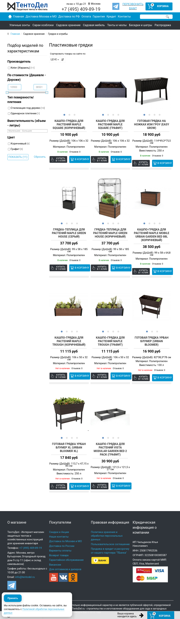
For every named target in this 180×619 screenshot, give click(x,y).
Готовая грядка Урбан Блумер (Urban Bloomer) (151, 338)
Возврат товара (59, 549)
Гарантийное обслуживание (66, 553)
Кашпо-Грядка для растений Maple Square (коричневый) (69, 124)
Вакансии (55, 558)
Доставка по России (61, 539)
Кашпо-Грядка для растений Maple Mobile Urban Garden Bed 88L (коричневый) (151, 233)
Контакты (124, 16)
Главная (15, 33)
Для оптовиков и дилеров (65, 563)
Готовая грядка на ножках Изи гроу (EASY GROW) (151, 124)
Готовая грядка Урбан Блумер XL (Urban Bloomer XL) (69, 443)
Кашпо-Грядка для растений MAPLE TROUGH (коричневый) (68, 338)
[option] (69, 89)
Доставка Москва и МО (41, 16)
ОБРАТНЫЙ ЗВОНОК (58, 615)
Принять (13, 603)
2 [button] (69, 114)
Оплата (86, 16)
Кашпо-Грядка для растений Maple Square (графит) (110, 124)
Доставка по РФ (69, 16)
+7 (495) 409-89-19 (30, 541)
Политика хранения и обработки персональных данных (107, 529)
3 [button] (74, 114)
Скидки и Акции (59, 525)
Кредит (111, 16)
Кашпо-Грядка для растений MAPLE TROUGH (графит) (110, 338)
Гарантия (99, 16)
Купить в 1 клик (61, 159)
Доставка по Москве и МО (65, 534)
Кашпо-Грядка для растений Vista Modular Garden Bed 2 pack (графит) (110, 445)
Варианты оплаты (60, 544)
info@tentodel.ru (25, 570)
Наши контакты (59, 530)
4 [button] (118, 114)
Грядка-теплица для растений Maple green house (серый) (69, 231)
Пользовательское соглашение (110, 537)
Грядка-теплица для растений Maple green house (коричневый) (110, 231)
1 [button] (64, 114)
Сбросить (40, 156)
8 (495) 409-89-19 (26, 615)
